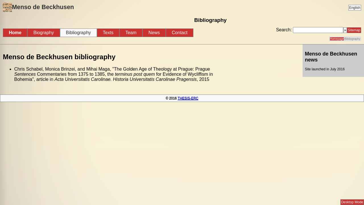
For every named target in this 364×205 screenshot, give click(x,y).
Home (15, 32)
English (354, 8)
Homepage (337, 38)
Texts (108, 32)
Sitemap (354, 30)
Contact (179, 32)
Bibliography (78, 32)
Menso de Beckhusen (38, 7)
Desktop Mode (352, 202)
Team (130, 32)
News (154, 32)
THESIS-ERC (188, 98)
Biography (43, 32)
